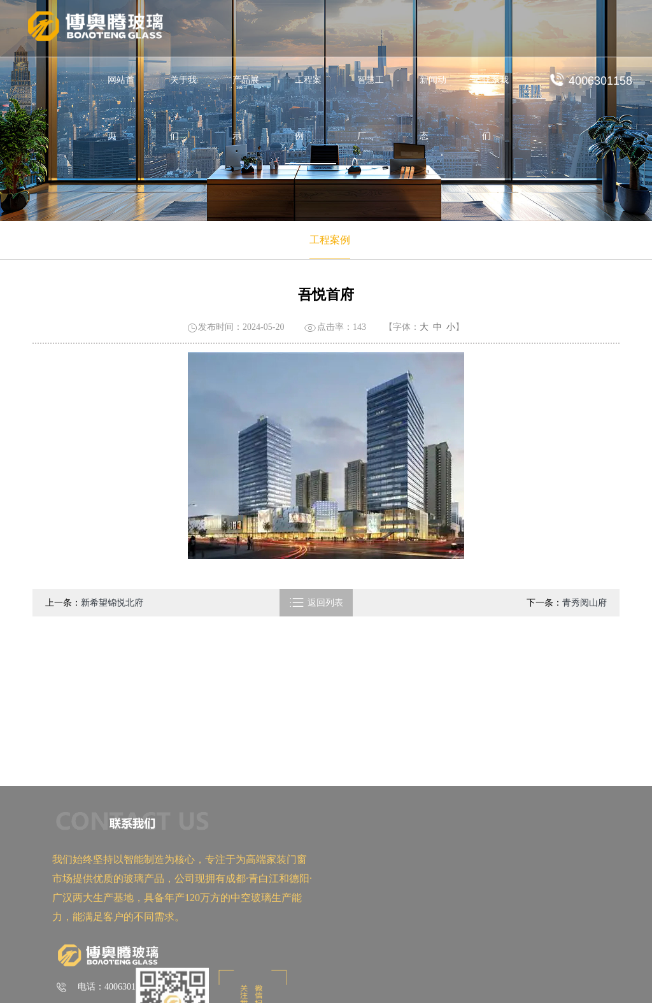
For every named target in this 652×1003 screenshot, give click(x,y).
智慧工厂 (370, 108)
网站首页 (121, 108)
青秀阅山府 (584, 603)
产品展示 (245, 108)
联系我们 (495, 108)
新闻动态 (433, 108)
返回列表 (316, 602)
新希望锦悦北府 (112, 603)
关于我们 (183, 108)
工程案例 (308, 108)
